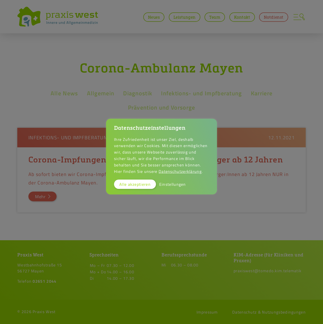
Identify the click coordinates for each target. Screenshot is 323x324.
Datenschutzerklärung (180, 171)
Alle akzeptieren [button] (135, 184)
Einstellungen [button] (172, 184)
